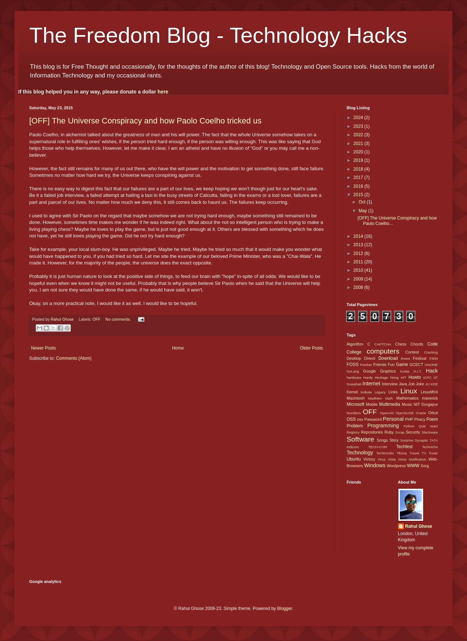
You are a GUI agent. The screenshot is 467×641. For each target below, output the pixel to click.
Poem (432, 419)
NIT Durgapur (426, 404)
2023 (359, 126)
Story (393, 440)
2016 (359, 186)
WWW (413, 465)
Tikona (402, 453)
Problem (355, 425)
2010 (359, 270)
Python (409, 426)
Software (360, 439)
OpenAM (387, 413)
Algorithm (355, 344)
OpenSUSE (405, 413)
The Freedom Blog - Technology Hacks (218, 35)
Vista (391, 459)
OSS (351, 419)
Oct (363, 202)
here (163, 92)
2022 (359, 134)
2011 (359, 261)
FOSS (353, 364)
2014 (359, 236)
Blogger (284, 608)
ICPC (427, 377)
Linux (408, 391)
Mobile (372, 404)
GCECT (416, 364)
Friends (379, 364)
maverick (430, 398)
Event (405, 358)
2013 (359, 244)
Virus (382, 459)
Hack (432, 371)
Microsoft (355, 404)
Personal (393, 419)
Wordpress (396, 465)
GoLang (353, 371)
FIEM (433, 358)
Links (393, 392)
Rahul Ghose (418, 526)
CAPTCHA (382, 344)
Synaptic (421, 440)
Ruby (389, 432)
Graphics (388, 371)
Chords (416, 344)
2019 (359, 160)
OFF (97, 319)
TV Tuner (430, 453)
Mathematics (407, 398)
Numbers (354, 413)
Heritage (381, 377)
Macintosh (355, 398)
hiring (394, 377)
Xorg (425, 465)
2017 (359, 177)
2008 (359, 287)
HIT (403, 377)
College (354, 352)
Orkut (433, 413)
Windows (374, 465)
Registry (353, 432)
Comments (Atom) (73, 358)
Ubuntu (354, 459)
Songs (382, 440)
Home (178, 348)
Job (411, 384)
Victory (369, 459)
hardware (354, 377)
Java (403, 384)
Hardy (368, 377)
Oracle (421, 413)
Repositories (372, 432)
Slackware (430, 432)
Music (407, 404)
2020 (359, 151)
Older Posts (311, 348)
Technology (360, 452)
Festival (420, 358)
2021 (359, 143)
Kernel (352, 392)
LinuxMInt (429, 392)
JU (427, 384)
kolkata (366, 392)
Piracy (419, 419)
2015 (359, 194)
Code (432, 344)
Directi (369, 358)
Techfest (404, 446)
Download (388, 358)
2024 (359, 117)
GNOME (431, 365)
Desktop (354, 358)
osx (360, 419)
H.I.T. (418, 371)
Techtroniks (385, 453)
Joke (420, 384)
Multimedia (389, 404)
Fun (391, 364)
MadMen (375, 398)
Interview (389, 384)
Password (373, 419)
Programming (383, 425)
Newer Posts (43, 348)
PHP (409, 419)
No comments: (118, 319)
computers (383, 351)
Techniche (430, 447)
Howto (415, 377)
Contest (412, 352)
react (434, 426)
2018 (359, 169)
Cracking (431, 352)
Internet (371, 383)
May (363, 210)
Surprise (406, 440)
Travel (414, 453)
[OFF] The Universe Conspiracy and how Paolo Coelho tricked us (145, 120)
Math (389, 398)
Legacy (380, 392)
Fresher (366, 365)
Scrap (399, 432)
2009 (359, 279)
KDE (434, 384)
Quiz (422, 426)
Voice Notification (412, 459)
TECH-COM (377, 447)
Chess (400, 344)
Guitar (404, 371)
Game (402, 364)
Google (369, 371)
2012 (359, 253)
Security (413, 432)
